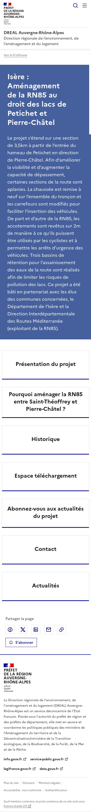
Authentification (56, 790)
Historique (45, 439)
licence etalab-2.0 (15, 806)
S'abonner (21, 642)
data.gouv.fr (49, 768)
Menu (84, 5)
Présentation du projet (46, 364)
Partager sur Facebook (10, 629)
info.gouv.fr (13, 759)
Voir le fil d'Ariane (15, 55)
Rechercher (75, 5)
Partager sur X (23, 629)
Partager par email (48, 629)
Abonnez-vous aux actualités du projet (45, 512)
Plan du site (11, 783)
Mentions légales (49, 783)
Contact (45, 549)
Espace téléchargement (45, 475)
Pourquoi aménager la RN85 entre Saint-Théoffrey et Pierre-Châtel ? (46, 402)
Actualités (45, 585)
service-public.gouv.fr (47, 759)
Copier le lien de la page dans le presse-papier (61, 629)
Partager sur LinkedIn (35, 629)
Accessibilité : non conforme (22, 790)
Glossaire (28, 783)
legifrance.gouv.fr (17, 768)
